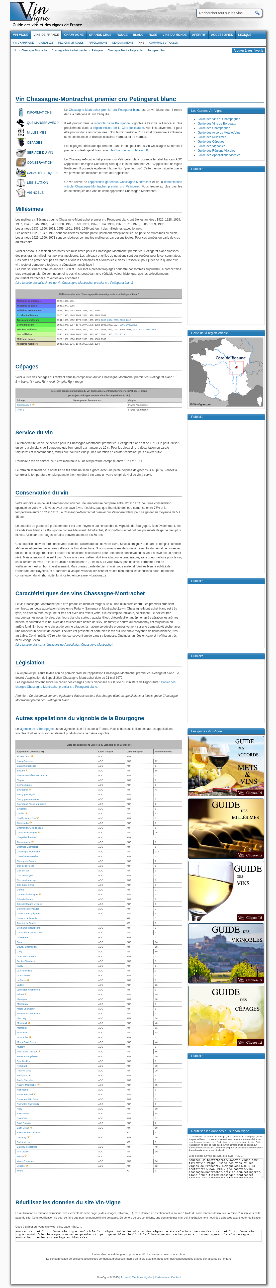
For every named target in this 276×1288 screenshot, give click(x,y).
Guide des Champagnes (214, 128)
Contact (176, 1277)
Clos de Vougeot (25, 875)
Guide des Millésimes (212, 137)
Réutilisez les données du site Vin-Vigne (68, 1202)
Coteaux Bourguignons (28, 913)
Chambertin (23, 823)
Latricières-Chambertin (28, 989)
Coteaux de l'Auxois (27, 918)
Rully (19, 1109)
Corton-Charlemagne (27, 894)
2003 (141, 329)
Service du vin (40, 152)
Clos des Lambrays (26, 880)
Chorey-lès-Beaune (27, 861)
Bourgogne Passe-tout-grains (31, 804)
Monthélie (22, 1032)
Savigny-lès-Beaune (27, 1147)
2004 (109, 320)
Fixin (19, 942)
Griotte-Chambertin (26, 961)
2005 (116, 320)
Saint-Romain (24, 1123)
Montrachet (22, 1037)
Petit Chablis (23, 1061)
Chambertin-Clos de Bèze (30, 828)
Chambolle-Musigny (27, 832)
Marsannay (22, 1004)
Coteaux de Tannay (26, 923)
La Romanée (23, 975)
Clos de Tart (23, 870)
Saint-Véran (23, 1128)
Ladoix (20, 985)
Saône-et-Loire (24, 1142)
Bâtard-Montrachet (26, 766)
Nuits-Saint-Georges (27, 1051)
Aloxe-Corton (23, 756)
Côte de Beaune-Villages (29, 904)
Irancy (20, 966)
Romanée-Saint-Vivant (28, 1099)
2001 (122, 325)
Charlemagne (24, 842)
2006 (122, 320)
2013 (122, 334)
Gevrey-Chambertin (27, 947)
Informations (39, 112)
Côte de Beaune (25, 899)
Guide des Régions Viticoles (216, 150)
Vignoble (35, 192)
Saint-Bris (22, 1118)
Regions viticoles (70, 42)
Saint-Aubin (23, 1113)
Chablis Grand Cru (26, 818)
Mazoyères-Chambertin (29, 1013)
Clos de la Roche (25, 866)
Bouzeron (22, 809)
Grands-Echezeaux (26, 956)
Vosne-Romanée (25, 1161)
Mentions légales (142, 1277)
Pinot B (20, 410)
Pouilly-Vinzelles (25, 1080)
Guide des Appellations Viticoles (219, 155)
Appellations (98, 42)
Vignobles (46, 42)
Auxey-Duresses (25, 761)
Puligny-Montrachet (27, 1085)
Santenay (22, 1137)
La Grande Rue (25, 970)
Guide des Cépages (211, 141)
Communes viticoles (163, 42)
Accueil (125, 1277)
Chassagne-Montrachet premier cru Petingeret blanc (104, 110)
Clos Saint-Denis (25, 885)
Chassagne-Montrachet (29, 851)
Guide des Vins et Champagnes (219, 119)
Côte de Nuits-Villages (28, 909)
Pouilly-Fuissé (24, 1070)
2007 (147, 329)
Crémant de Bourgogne (29, 928)
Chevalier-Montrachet (28, 856)
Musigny (21, 1047)
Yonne (20, 1170)
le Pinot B (141, 150)
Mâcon (20, 994)
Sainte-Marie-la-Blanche (29, 1132)
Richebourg (23, 1089)
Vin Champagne (23, 42)
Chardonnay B (24, 405)
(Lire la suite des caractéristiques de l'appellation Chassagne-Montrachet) (65, 644)
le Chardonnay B (122, 150)
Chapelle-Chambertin (27, 837)
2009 (134, 325)
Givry (19, 951)
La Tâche (21, 980)
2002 (103, 320)
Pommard (22, 1066)
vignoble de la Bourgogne (112, 123)
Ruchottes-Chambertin (28, 1104)
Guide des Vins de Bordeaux (217, 123)
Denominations (122, 42)
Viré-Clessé (23, 1151)
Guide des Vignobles (212, 146)
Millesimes (37, 132)
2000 (134, 329)
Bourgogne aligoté (26, 794)
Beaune (21, 770)
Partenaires (162, 1277)
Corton (20, 889)
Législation (37, 182)
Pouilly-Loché (24, 1075)
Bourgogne (22, 789)
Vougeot (21, 1166)
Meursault (22, 1023)
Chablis (21, 813)
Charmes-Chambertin (28, 847)
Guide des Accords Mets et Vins (219, 132)
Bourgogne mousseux (28, 799)
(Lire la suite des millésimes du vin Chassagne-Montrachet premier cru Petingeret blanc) (74, 282)
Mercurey (22, 1018)
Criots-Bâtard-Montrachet (29, 932)
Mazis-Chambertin (26, 1009)
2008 (128, 325)
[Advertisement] (138, 75)
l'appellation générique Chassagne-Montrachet (119, 182)
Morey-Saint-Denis (26, 1042)
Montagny (22, 1028)
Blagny (20, 780)
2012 (116, 334)
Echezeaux (22, 937)
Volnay (20, 1156)
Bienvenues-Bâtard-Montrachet (32, 775)
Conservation (40, 162)
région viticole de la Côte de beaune (119, 128)
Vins (141, 42)
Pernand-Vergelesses (28, 1056)
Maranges (22, 999)
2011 (153, 329)
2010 (128, 320)
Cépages (35, 142)
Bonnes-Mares (24, 785)
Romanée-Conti (25, 1094)
